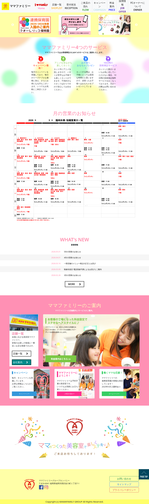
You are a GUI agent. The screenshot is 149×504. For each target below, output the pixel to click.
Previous (12, 24)
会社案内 (17, 362)
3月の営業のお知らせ (72, 275)
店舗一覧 (56, 6)
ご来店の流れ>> (69, 394)
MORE (71, 284)
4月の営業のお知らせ (72, 257)
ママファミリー (16, 6)
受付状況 (71, 6)
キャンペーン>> (24, 394)
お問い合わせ (124, 478)
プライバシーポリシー (124, 489)
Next (136, 24)
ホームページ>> (114, 394)
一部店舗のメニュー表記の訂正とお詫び (80, 263)
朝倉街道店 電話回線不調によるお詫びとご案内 (82, 269)
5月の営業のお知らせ (72, 251)
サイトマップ (124, 484)
